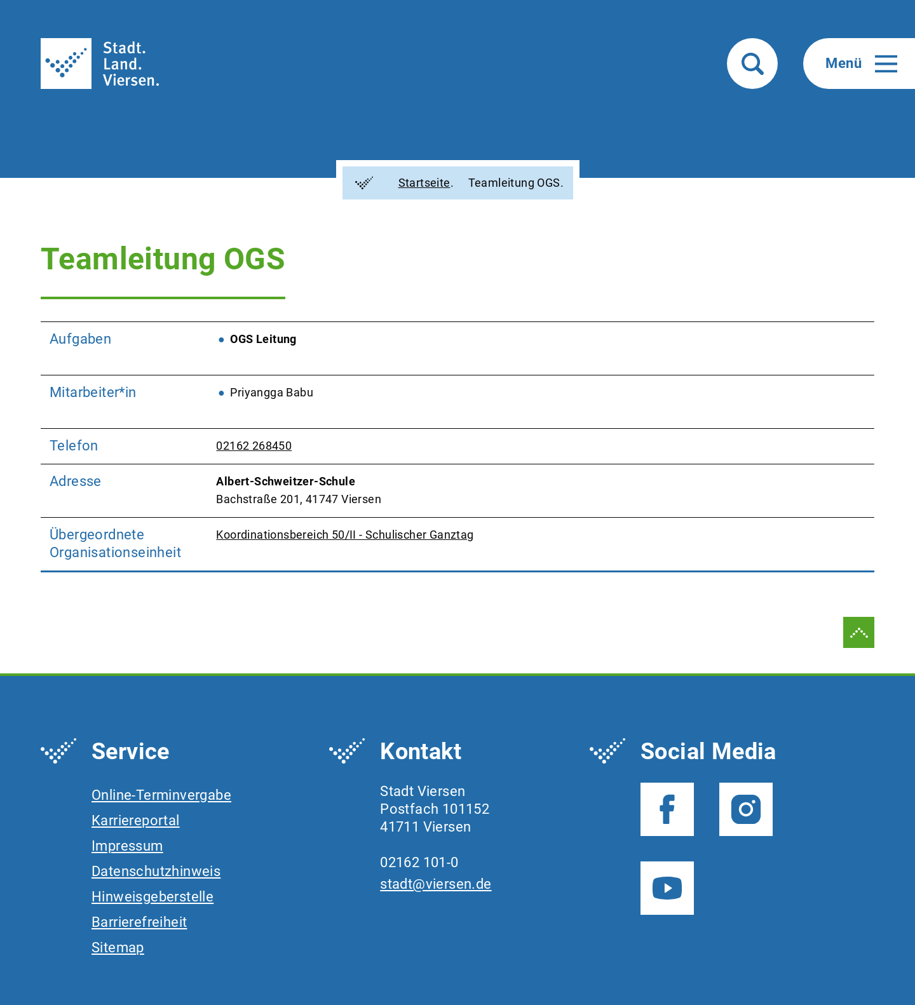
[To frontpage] (100, 63)
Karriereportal (136, 820)
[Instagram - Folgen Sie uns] (746, 809)
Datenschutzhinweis (156, 871)
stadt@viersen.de (435, 884)
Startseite (416, 183)
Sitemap (118, 947)
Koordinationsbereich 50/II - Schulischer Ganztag (344, 534)
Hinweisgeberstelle (153, 897)
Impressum (127, 846)
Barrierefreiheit (139, 922)
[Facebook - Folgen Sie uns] (667, 809)
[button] (752, 63)
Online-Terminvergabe (161, 795)
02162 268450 (254, 445)
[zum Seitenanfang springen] (858, 632)
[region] (457, 446)
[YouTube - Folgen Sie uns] (667, 888)
